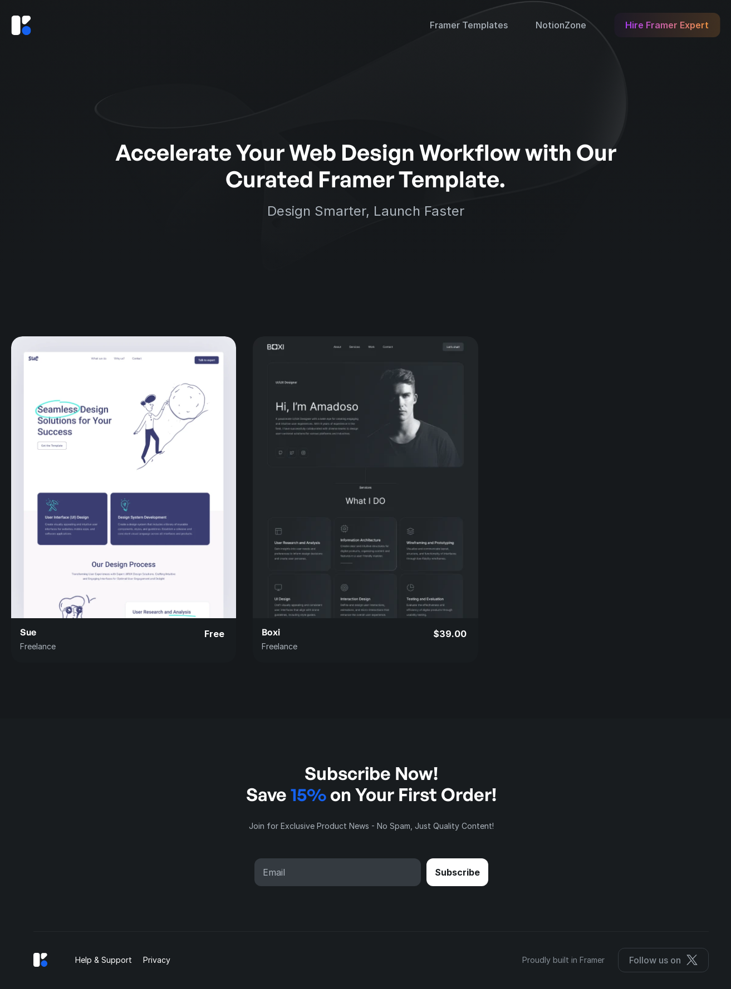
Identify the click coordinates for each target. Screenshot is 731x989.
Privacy (156, 960)
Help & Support (103, 960)
